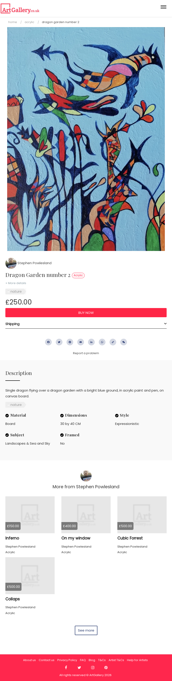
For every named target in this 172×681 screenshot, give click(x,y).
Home (12, 22)
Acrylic (29, 22)
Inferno (12, 538)
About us (29, 660)
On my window (75, 538)
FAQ (83, 660)
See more (86, 630)
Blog (92, 660)
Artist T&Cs (116, 660)
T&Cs (102, 660)
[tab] (86, 323)
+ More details (15, 283)
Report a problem (86, 353)
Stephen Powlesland (28, 263)
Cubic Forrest (130, 538)
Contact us (46, 660)
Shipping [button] (12, 323)
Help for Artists (137, 660)
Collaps (12, 599)
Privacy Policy (67, 660)
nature (16, 291)
